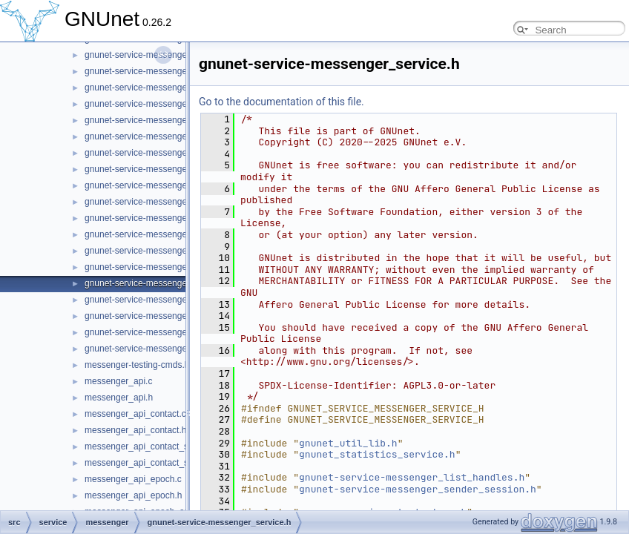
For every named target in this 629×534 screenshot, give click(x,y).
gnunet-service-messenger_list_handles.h (411, 477)
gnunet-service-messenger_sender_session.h (175, 250)
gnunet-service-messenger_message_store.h (174, 104)
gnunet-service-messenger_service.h (158, 283)
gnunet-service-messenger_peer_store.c (164, 185)
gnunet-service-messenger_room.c (153, 218)
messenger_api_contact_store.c (148, 446)
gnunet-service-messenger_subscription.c (167, 299)
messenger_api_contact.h (135, 430)
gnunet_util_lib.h (348, 443)
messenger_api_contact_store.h (148, 463)
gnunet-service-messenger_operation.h (162, 136)
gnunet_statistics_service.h (377, 454)
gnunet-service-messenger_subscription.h (167, 316)
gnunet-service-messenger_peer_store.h (165, 202)
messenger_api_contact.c (135, 414)
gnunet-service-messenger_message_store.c (174, 87)
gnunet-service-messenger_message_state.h (174, 71)
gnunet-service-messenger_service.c (157, 267)
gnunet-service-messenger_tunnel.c (155, 332)
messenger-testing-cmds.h (137, 365)
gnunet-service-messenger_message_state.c (173, 55)
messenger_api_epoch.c (133, 479)
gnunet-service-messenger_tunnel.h (155, 348)
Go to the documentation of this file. (281, 102)
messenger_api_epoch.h (133, 495)
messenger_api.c (118, 381)
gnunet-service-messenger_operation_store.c (174, 153)
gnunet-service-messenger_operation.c (162, 120)
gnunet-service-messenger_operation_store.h (174, 169)
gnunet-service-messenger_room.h (154, 234)
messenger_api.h (119, 397)
